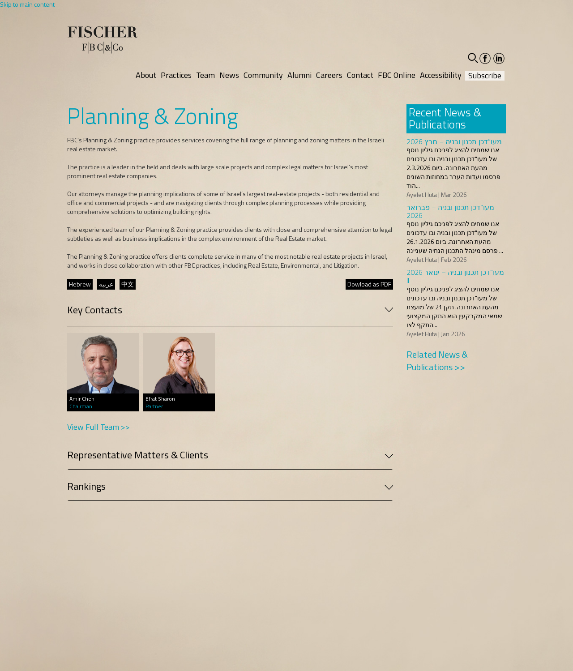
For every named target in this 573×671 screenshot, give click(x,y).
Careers (329, 75)
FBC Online (396, 75)
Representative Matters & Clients (230, 454)
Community (263, 75)
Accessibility (441, 75)
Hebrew (80, 284)
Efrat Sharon (160, 398)
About (146, 75)
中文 (127, 284)
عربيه (106, 284)
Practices (176, 75)
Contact (360, 75)
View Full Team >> (98, 427)
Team (205, 75)
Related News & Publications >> (437, 360)
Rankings (230, 486)
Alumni (299, 75)
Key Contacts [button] (230, 310)
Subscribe (484, 76)
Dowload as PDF (369, 284)
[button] (473, 58)
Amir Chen (81, 398)
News (229, 75)
